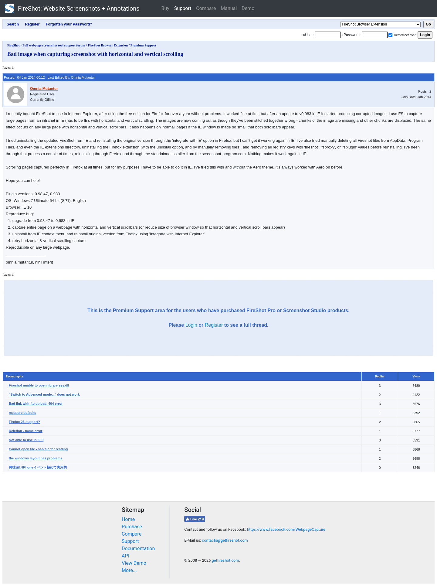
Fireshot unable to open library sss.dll (39, 385)
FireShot (72, 8)
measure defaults (22, 412)
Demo (248, 8)
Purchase (132, 527)
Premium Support (143, 45)
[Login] (327, 35)
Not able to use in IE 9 (26, 440)
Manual (229, 8)
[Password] (375, 35)
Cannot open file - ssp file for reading (38, 449)
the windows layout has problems (35, 458)
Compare (206, 8)
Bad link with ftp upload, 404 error (36, 403)
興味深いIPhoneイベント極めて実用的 (38, 467)
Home (128, 519)
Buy (165, 8)
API (125, 556)
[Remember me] (390, 35)
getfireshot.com (225, 560)
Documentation (138, 548)
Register (214, 325)
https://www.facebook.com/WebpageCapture (286, 529)
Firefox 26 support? (24, 422)
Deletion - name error (25, 431)
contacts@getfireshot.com (225, 540)
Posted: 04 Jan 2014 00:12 (24, 77)
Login (191, 325)
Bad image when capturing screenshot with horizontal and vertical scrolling (95, 54)
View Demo (134, 563)
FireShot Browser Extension (108, 45)
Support (182, 8)
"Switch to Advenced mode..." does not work (44, 394)
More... (129, 570)
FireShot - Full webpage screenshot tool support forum (46, 45)
